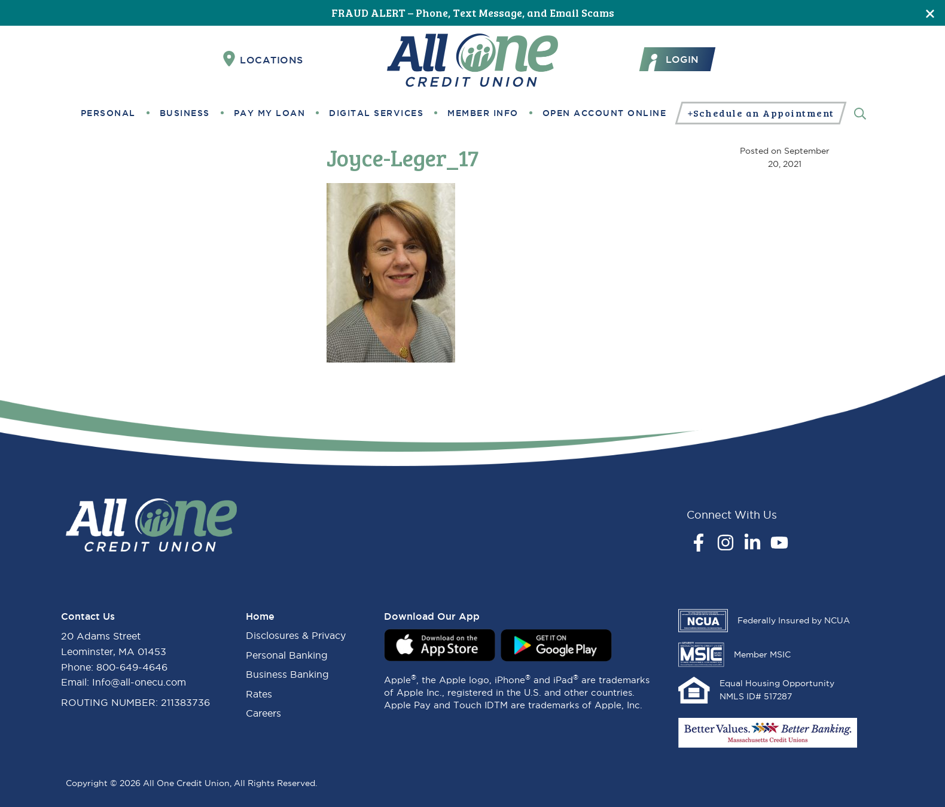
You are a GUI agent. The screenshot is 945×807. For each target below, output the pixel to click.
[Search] (860, 112)
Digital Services (376, 113)
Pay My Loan (270, 113)
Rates (259, 694)
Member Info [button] (483, 113)
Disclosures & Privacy (296, 635)
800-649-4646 (131, 667)
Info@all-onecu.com (139, 682)
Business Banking (287, 674)
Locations (263, 59)
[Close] (930, 13)
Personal (108, 113)
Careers (263, 713)
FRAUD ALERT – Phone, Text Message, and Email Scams (472, 12)
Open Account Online (604, 113)
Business (185, 113)
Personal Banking (287, 655)
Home (260, 616)
